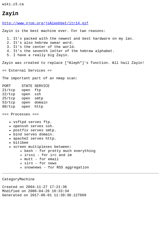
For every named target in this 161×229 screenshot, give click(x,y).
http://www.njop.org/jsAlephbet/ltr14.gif (45, 25)
